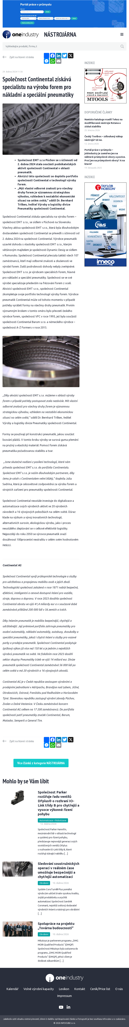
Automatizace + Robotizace (52, 820)
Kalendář (12, 989)
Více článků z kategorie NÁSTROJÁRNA (41, 763)
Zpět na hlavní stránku (21, 57)
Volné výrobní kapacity (39, 989)
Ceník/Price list (100, 989)
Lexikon (64, 989)
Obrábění (43, 883)
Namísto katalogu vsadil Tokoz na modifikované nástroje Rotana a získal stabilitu (103, 123)
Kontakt (79, 989)
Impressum (64, 995)
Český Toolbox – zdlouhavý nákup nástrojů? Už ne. (103, 138)
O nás (119, 989)
